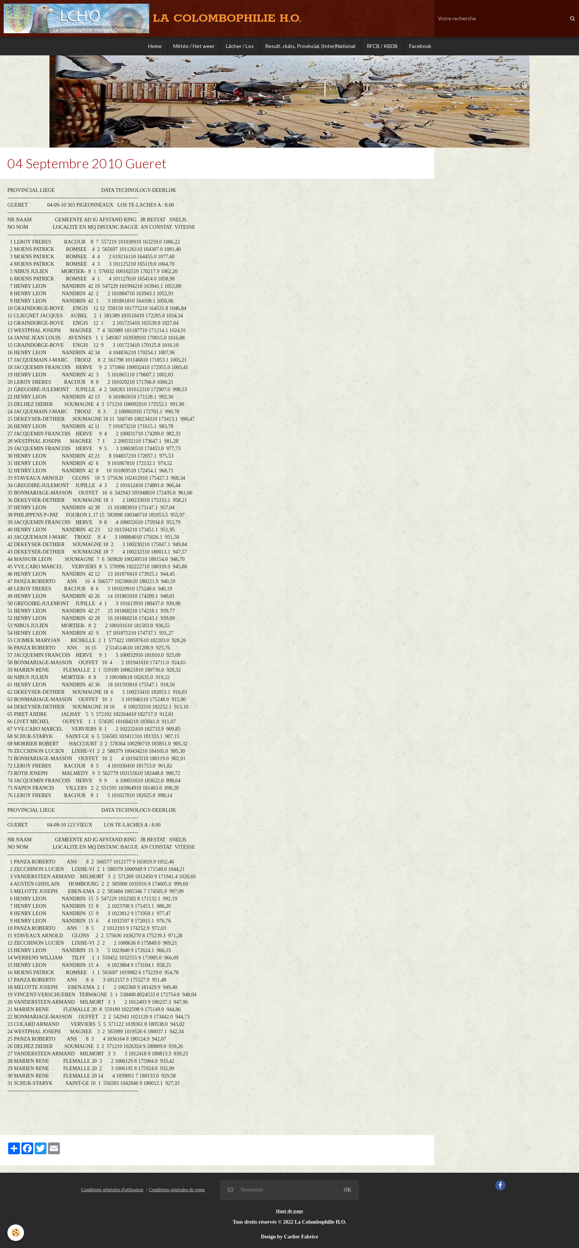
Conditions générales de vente (177, 1189)
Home (155, 46)
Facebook (420, 46)
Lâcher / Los (240, 46)
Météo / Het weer (194, 46)
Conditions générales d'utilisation (112, 1189)
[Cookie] (15, 1232)
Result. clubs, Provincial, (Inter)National (310, 46)
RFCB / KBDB (382, 46)
